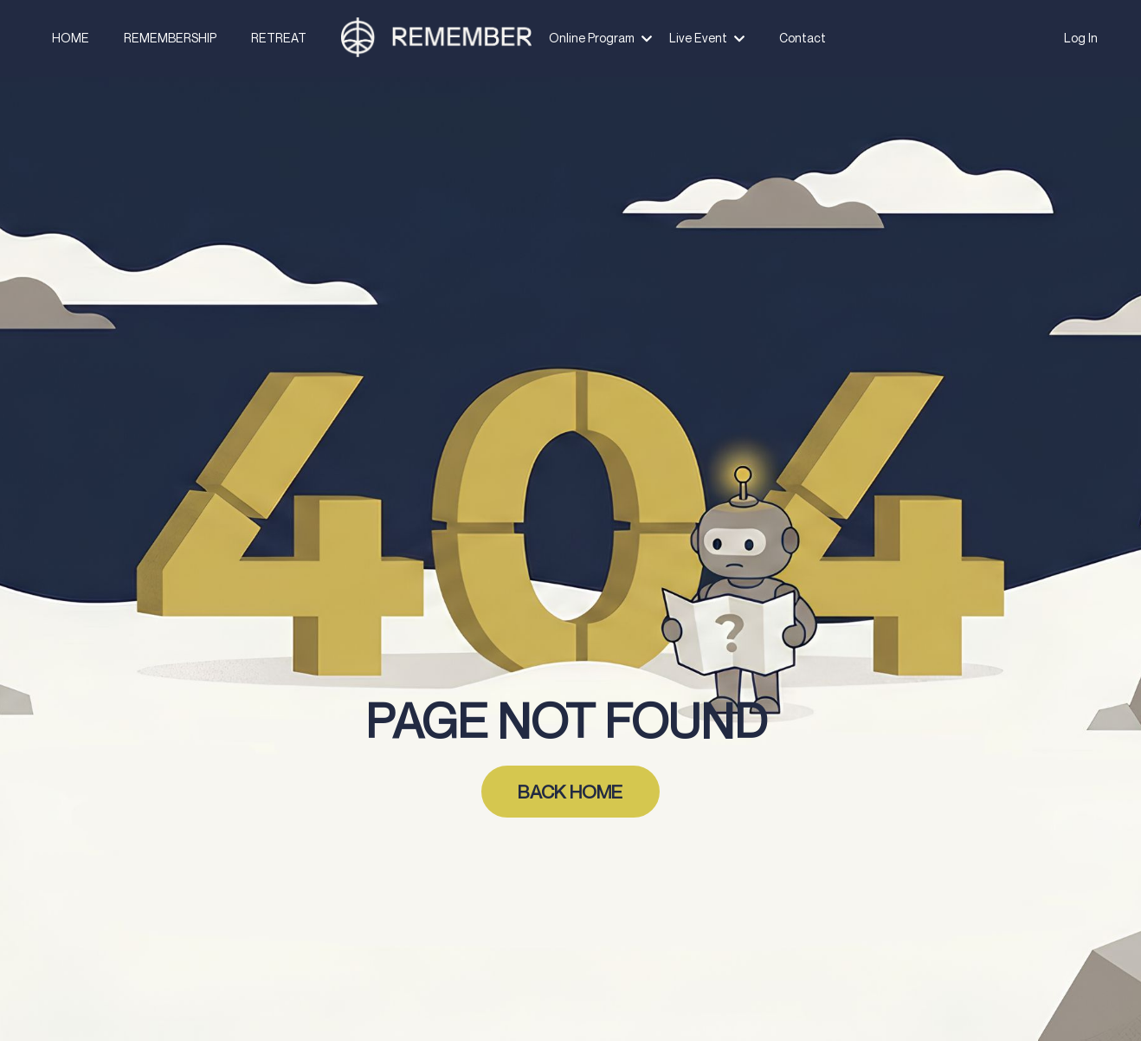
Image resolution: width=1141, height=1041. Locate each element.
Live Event (705, 37)
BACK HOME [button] (570, 791)
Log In (1081, 37)
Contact (798, 37)
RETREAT (280, 37)
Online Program (601, 37)
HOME (76, 37)
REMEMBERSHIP (174, 37)
